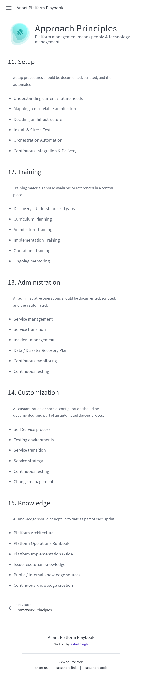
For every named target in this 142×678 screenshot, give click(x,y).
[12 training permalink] (5, 172)
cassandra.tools (96, 667)
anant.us (41, 667)
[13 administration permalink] (5, 282)
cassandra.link (66, 667)
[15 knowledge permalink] (5, 503)
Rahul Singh (79, 644)
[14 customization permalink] (5, 392)
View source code (71, 662)
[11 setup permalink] (5, 61)
